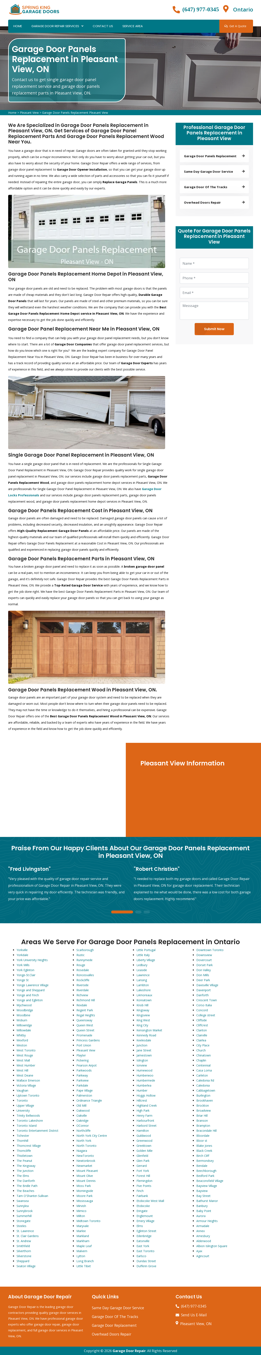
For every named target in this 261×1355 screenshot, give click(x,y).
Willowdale (24, 1030)
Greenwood (144, 1141)
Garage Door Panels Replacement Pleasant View (75, 113)
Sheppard (23, 1261)
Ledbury (141, 965)
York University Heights (32, 960)
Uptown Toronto (28, 1095)
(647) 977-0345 (200, 9)
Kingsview (143, 1015)
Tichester (23, 1136)
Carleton (202, 1075)
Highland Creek (146, 1105)
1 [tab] (122, 912)
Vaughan (22, 1090)
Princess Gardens (88, 1040)
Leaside (141, 970)
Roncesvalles (85, 975)
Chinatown (203, 1055)
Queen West (84, 1025)
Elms (139, 1226)
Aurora (201, 1216)
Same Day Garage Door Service (118, 1307)
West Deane (25, 1075)
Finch (140, 1191)
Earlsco (141, 1256)
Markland (82, 1236)
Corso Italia (204, 1005)
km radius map (63, 790)
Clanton (201, 1030)
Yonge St (23, 980)
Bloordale (203, 1136)
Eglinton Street (146, 1231)
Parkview (82, 1080)
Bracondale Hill (206, 1131)
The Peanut (24, 1161)
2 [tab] (138, 912)
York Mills (23, 965)
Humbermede (145, 1080)
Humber (141, 1090)
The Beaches (25, 1191)
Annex (200, 1231)
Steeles (21, 1226)
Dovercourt (204, 960)
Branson (202, 1121)
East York (142, 1246)
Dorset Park (204, 965)
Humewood (144, 1070)
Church (201, 1050)
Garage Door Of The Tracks (115, 1316)
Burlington (203, 1095)
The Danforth (26, 1181)
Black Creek (204, 1151)
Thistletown (24, 1156)
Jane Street (143, 1050)
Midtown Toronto (88, 1221)
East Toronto (145, 1251)
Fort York (142, 1171)
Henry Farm (144, 1115)
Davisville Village (207, 985)
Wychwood (24, 1005)
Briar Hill (202, 1115)
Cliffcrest (202, 1025)
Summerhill (24, 1216)
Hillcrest (141, 1100)
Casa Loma (204, 1070)
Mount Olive (84, 1176)
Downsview (204, 955)
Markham (82, 1241)
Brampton (203, 1126)
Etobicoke (143, 1206)
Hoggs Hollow (146, 1095)
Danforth (202, 995)
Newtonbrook (85, 1161)
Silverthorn (24, 1251)
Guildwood (143, 1136)
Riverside (82, 985)
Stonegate (24, 1221)
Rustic (80, 955)
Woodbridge (25, 1010)
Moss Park (83, 1186)
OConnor (82, 1126)
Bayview (202, 1191)
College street (205, 1015)
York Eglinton (25, 970)
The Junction (25, 1171)
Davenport (203, 990)
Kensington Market (149, 1030)
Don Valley (203, 970)
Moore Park (84, 1196)
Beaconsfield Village (209, 1181)
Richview (82, 995)
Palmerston (84, 1095)
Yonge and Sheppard (31, 990)
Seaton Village (26, 1266)
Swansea (23, 1201)
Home (17, 26)
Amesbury (203, 1236)
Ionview (141, 1065)
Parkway (82, 1075)
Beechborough (206, 1171)
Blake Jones (204, 1146)
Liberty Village (145, 960)
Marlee (81, 1231)
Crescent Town (206, 1000)
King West (143, 1020)
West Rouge (25, 1055)
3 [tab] (147, 912)
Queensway (84, 1020)
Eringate (142, 1211)
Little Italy (143, 955)
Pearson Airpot (86, 1065)
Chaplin (201, 1060)
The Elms (23, 1176)
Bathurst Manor (207, 1201)
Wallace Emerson (28, 1080)
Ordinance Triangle (89, 1100)
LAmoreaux (144, 995)
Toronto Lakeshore (30, 1121)
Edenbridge (144, 1236)
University (23, 1110)
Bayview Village (206, 1186)
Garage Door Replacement (114, 1325)
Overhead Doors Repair (111, 1334)
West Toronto (26, 1050)
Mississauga (84, 1201)
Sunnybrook (25, 1211)
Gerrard (141, 1166)
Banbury (202, 1206)
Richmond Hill (85, 1000)
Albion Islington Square (211, 1246)
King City (142, 1025)
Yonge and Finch (28, 995)
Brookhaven (204, 1100)
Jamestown (144, 1055)
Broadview (203, 1110)
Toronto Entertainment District (37, 1131)
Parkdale (82, 1085)
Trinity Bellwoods (28, 1115)
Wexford (22, 1040)
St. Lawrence (25, 1231)
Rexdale (81, 1005)
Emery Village (145, 1221)
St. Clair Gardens (28, 1236)
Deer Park (203, 980)
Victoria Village (26, 1085)
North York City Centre (91, 1136)
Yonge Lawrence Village (33, 985)
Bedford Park (205, 1176)
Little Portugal (146, 950)
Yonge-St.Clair (26, 975)
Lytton (80, 1256)
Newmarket (84, 1166)
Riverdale (82, 990)
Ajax (199, 1251)
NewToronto (85, 1156)
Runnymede (84, 960)
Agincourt (202, 1256)
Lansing (141, 980)
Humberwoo (144, 1075)
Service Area (132, 26)
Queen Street (85, 1030)
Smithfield (23, 1246)
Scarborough (85, 950)
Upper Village (25, 1105)
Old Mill (81, 1105)
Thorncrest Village (29, 1146)
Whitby (21, 1035)
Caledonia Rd (205, 1080)
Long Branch (85, 1261)
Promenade (84, 1035)
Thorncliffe (24, 1151)
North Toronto (86, 1146)
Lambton (142, 985)
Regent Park (84, 1010)
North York (83, 1141)
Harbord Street (146, 1126)
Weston (22, 1045)
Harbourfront (145, 1121)
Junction (141, 1045)
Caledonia (203, 1085)
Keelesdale (143, 1040)
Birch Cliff (202, 1156)
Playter (81, 1055)
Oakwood (83, 1110)
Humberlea (143, 1085)
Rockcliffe (82, 980)
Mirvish (81, 1206)
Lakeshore (143, 990)
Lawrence (143, 975)
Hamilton (142, 1131)
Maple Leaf (84, 1246)
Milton (80, 1216)
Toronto (22, 1100)
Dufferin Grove (146, 1266)
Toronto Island (27, 1126)
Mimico (81, 1211)
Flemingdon (144, 1181)
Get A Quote (235, 26)
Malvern (81, 1251)
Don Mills (202, 975)
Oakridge (82, 1121)
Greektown (143, 1146)
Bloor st (201, 1141)
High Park (142, 1110)
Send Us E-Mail (194, 1314)
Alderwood (203, 1241)
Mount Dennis (86, 1181)
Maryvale (82, 1226)
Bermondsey (205, 1161)
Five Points (143, 1186)
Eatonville (142, 1241)
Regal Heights (85, 1015)
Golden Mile (144, 1151)
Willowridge (24, 1025)
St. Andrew (24, 1241)
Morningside (84, 1191)
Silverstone (24, 1256)
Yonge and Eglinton (30, 1000)
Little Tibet (83, 1266)
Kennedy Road (146, 1035)
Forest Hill (143, 1176)
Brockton (202, 1105)
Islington (142, 1060)
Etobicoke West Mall (150, 1201)
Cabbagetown (205, 1090)
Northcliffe (83, 1131)
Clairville (201, 1035)
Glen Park (142, 1161)
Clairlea (201, 1040)
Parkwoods (84, 1070)
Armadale (202, 1226)
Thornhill (22, 1141)
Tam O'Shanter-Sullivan (32, 1196)
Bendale (201, 1166)
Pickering (82, 1060)
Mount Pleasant (87, 1171)
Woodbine (23, 1015)
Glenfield (142, 1156)
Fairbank (142, 1196)
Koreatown (144, 1000)
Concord (202, 1010)
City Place (203, 1045)
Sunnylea (23, 1206)
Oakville (81, 1115)
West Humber (26, 1065)
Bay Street (203, 1196)
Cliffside (201, 1020)
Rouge (80, 965)
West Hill (22, 1070)
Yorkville (22, 950)
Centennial (203, 1065)
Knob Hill (142, 1005)
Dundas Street (146, 1261)
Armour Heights (207, 1221)
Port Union (83, 1045)
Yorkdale (22, 955)
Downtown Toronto (210, 950)
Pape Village (84, 1090)
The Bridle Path (27, 1186)
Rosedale (82, 970)
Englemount (144, 1216)
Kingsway (142, 1010)
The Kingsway (26, 1166)
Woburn (22, 1020)
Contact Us (103, 26)
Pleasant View (29, 113)
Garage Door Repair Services (55, 26)
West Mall (23, 1060)
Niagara (81, 1151)
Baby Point (203, 1211)
